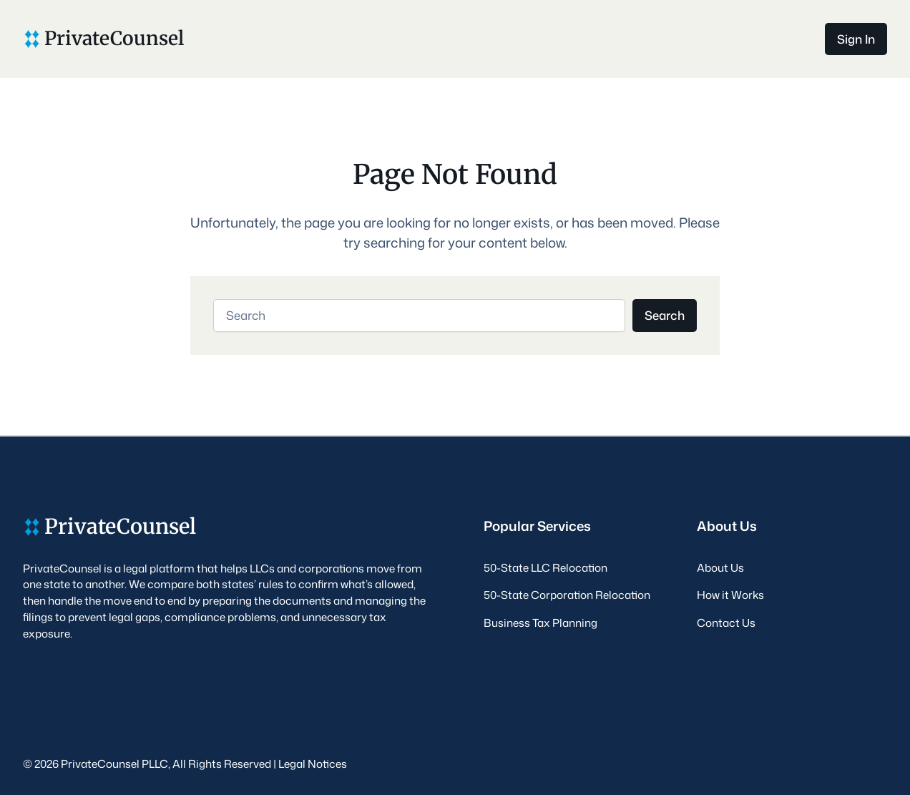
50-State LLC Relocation (545, 567)
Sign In (856, 39)
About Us (720, 567)
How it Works (730, 595)
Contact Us (726, 622)
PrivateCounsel (114, 38)
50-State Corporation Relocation (567, 595)
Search (665, 315)
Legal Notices (312, 763)
